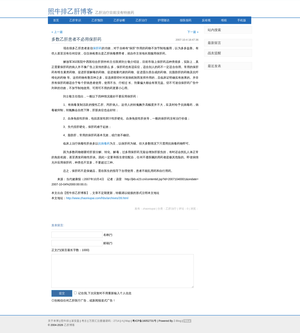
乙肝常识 (75, 20)
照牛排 (65, 320)
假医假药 (185, 20)
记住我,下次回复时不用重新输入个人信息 (104, 293)
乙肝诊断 (119, 20)
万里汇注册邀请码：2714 (104, 320)
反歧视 (206, 20)
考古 (84, 320)
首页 (56, 20)
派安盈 (75, 320)
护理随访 (163, 20)
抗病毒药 (104, 143)
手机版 (241, 20)
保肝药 (97, 48)
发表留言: (57, 225)
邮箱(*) (107, 243)
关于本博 (53, 320)
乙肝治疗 (141, 20)
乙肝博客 (69, 325)
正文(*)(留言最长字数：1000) (70, 250)
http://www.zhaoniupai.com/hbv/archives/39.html (97, 198)
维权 (224, 20)
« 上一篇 (57, 32)
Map (127, 320)
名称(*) (107, 234)
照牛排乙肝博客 (70, 11)
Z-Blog (177, 320)
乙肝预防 (97, 20)
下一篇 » (193, 32)
